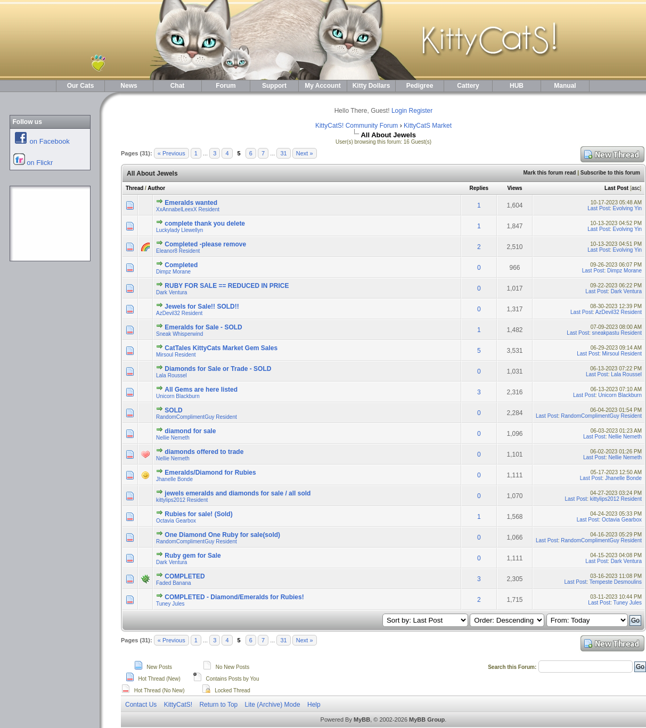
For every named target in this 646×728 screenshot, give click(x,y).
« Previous (171, 153)
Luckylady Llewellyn (179, 230)
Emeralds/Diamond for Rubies (210, 472)
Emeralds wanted (191, 202)
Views (514, 188)
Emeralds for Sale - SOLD (203, 327)
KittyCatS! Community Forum (356, 125)
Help (314, 704)
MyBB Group (427, 719)
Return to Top (218, 704)
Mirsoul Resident (175, 355)
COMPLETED (185, 576)
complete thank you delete (205, 223)
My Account (323, 85)
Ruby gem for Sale (192, 555)
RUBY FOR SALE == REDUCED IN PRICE (227, 285)
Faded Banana (173, 583)
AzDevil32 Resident (179, 313)
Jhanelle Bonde (174, 479)
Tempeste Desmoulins (616, 582)
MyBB (362, 719)
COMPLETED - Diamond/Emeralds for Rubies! (234, 597)
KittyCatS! (178, 704)
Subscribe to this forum (610, 173)
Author (156, 188)
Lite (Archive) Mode (272, 704)
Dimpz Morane (173, 272)
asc (636, 188)
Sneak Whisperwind (179, 334)
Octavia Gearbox (176, 521)
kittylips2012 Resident (182, 500)
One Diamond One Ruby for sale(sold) (222, 535)
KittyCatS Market (428, 125)
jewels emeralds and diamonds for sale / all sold (237, 493)
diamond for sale (190, 431)
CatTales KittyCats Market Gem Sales (221, 348)
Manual (565, 85)
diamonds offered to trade (204, 452)
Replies (479, 188)
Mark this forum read (549, 173)
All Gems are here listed (201, 389)
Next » (304, 153)
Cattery (468, 85)
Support (274, 85)
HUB (517, 85)
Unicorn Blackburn (178, 396)
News (128, 85)
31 (283, 153)
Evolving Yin (627, 208)
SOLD (173, 410)
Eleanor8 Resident (178, 251)
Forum (225, 85)
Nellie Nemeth (173, 438)
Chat (177, 85)
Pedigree (420, 85)
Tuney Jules (170, 604)
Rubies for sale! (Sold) (198, 514)
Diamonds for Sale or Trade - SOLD (218, 369)
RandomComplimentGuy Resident (196, 417)
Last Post (616, 188)
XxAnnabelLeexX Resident (187, 209)
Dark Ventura (171, 292)
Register (421, 110)
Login (399, 110)
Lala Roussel (171, 375)
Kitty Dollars (371, 85)
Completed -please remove (205, 244)
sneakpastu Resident (617, 333)
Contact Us (141, 704)
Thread (134, 188)
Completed (181, 265)
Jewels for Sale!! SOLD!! (202, 306)
